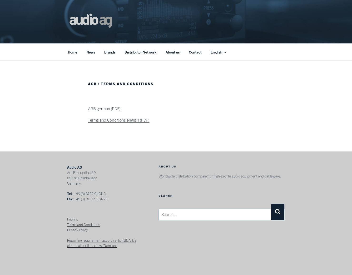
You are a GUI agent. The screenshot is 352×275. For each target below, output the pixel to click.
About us (172, 52)
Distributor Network (140, 52)
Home (72, 52)
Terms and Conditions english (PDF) (118, 120)
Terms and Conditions (83, 225)
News (90, 52)
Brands (110, 52)
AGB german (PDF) (104, 109)
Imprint (72, 219)
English (219, 52)
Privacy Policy (77, 230)
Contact (195, 52)
